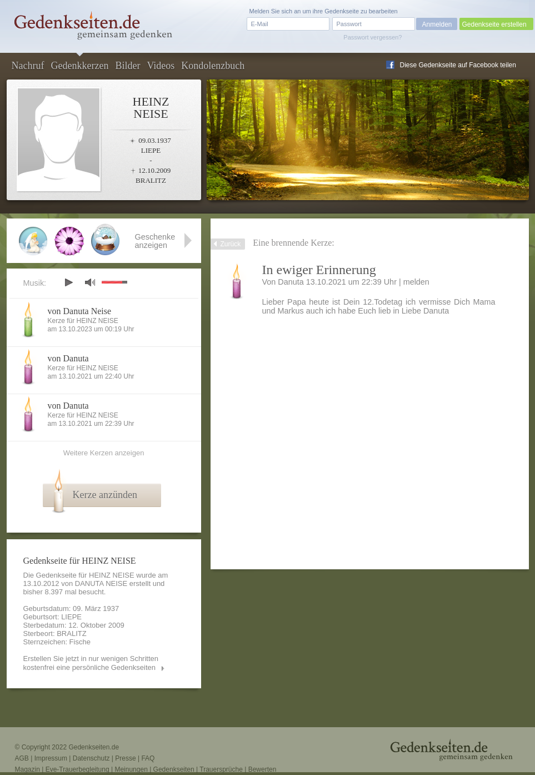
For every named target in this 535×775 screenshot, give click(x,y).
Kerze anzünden (105, 494)
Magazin (27, 769)
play (68, 282)
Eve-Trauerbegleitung (77, 769)
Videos (160, 65)
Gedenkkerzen (79, 65)
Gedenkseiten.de (93, 747)
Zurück (231, 244)
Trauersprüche (221, 769)
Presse (125, 758)
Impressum (50, 758)
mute (90, 282)
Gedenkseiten (173, 769)
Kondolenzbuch (212, 65)
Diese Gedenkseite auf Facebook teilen (458, 65)
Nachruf (28, 65)
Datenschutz (91, 758)
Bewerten (262, 769)
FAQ (147, 758)
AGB (22, 758)
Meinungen (130, 769)
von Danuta (68, 358)
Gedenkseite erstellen (494, 24)
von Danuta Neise (80, 311)
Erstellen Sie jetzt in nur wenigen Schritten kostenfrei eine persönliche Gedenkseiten (91, 663)
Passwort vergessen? (372, 37)
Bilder (127, 65)
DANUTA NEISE (101, 583)
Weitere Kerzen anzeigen (103, 453)
